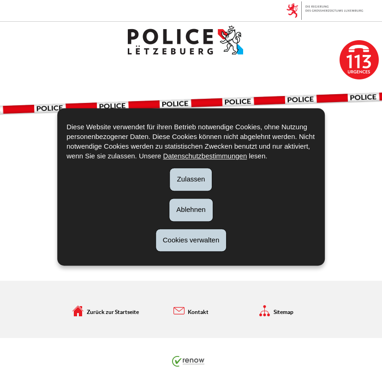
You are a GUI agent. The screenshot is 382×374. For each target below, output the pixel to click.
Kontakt (191, 310)
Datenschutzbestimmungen (205, 156)
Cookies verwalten (191, 240)
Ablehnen (190, 209)
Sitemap (276, 310)
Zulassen (191, 179)
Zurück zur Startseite (105, 310)
